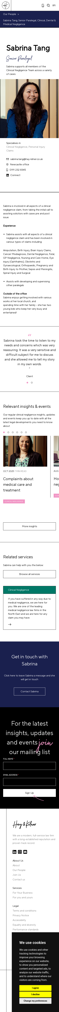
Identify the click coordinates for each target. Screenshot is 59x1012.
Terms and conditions (24, 910)
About (16, 865)
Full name (8, 759)
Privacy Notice (21, 915)
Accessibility (19, 920)
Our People (9, 14)
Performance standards (26, 929)
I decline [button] (35, 994)
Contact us (19, 879)
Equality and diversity (24, 924)
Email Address (11, 775)
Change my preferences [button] (35, 1001)
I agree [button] (35, 988)
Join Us (17, 874)
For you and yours (23, 897)
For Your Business (23, 892)
